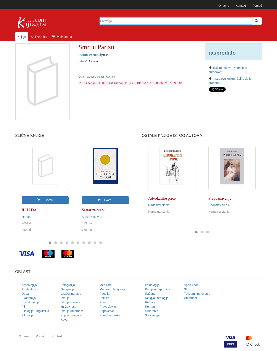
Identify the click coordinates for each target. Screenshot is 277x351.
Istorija (65, 298)
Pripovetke (107, 311)
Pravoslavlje (108, 306)
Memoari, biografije (112, 289)
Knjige (22, 37)
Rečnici (150, 302)
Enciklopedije (31, 302)
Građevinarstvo (71, 293)
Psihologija (152, 285)
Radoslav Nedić (90, 55)
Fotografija (68, 285)
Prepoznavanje (219, 198)
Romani (110, 76)
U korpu (45, 200)
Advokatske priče (162, 198)
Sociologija (152, 315)
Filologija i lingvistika (35, 311)
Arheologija (29, 285)
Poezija (105, 293)
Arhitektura (29, 289)
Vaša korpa (62, 37)
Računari (151, 293)
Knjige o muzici (71, 315)
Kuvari (65, 319)
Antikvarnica (39, 37)
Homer (26, 216)
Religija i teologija (157, 298)
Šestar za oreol (93, 210)
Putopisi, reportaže (157, 289)
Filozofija (28, 315)
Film (24, 306)
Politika (104, 298)
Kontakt (241, 5)
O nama (223, 5)
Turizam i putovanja (197, 293)
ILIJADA (29, 210)
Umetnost (190, 298)
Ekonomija (29, 298)
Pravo (104, 302)
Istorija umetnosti (72, 311)
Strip (187, 289)
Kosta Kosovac (92, 216)
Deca (25, 293)
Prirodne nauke (110, 315)
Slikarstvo (151, 311)
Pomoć (257, 5)
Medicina (106, 285)
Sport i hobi (191, 285)
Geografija (68, 289)
